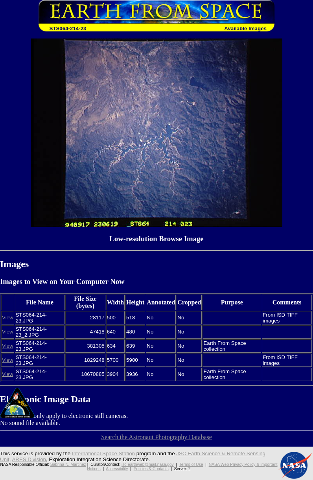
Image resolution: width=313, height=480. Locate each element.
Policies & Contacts (151, 469)
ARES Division (29, 459)
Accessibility (117, 469)
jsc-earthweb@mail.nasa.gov (148, 464)
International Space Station (103, 453)
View (7, 318)
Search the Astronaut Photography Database (156, 437)
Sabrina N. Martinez (68, 464)
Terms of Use (191, 464)
